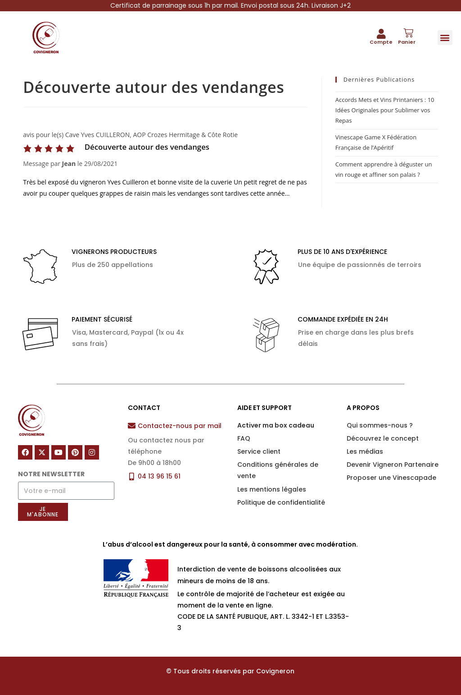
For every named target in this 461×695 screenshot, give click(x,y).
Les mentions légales (271, 489)
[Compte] (381, 34)
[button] (445, 37)
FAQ (243, 438)
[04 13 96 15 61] (132, 476)
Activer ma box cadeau (275, 425)
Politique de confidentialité (281, 502)
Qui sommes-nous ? (380, 425)
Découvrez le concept (383, 438)
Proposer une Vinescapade (391, 477)
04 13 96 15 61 (159, 476)
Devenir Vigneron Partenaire (392, 464)
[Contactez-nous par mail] (132, 425)
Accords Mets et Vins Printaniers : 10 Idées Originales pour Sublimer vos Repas (384, 110)
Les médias (365, 451)
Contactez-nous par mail (179, 425)
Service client (258, 451)
